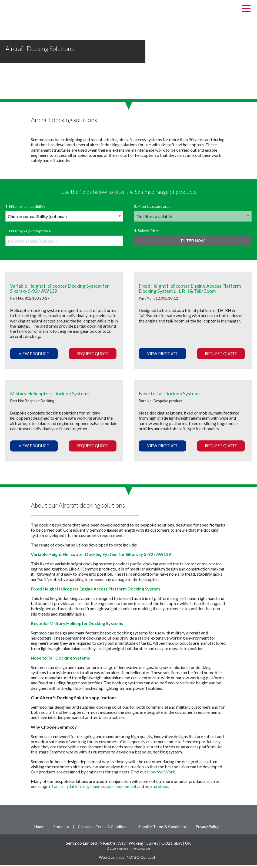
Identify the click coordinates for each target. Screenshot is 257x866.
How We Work (161, 772)
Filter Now (193, 241)
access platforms (70, 787)
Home (39, 827)
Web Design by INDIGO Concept (128, 858)
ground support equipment (111, 787)
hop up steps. (157, 787)
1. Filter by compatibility (64, 213)
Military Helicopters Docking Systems (49, 394)
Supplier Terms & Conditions (162, 827)
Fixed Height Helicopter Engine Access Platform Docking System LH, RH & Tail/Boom (190, 289)
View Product (34, 354)
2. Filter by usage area (193, 213)
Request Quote (92, 354)
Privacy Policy (207, 827)
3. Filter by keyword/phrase (64, 238)
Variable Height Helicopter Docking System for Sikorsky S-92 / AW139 (59, 289)
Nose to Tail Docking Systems (170, 394)
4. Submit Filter (193, 238)
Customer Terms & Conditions (103, 827)
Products (61, 827)
